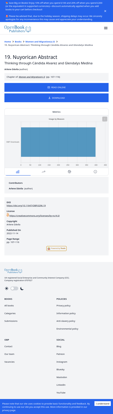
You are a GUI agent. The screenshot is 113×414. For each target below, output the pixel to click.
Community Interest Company (50, 277)
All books (9, 305)
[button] (106, 28)
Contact (8, 346)
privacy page (8, 410)
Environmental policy (67, 328)
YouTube (60, 392)
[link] (17, 28)
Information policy (66, 313)
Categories (10, 313)
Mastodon (61, 377)
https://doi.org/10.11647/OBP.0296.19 (26, 205)
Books (18, 41)
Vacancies (9, 361)
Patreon (60, 353)
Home (7, 41)
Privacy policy (63, 305)
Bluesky (60, 369)
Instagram (61, 361)
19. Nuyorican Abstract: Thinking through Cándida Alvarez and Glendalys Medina (48, 44)
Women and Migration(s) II (40, 41)
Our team (9, 353)
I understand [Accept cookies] (102, 403)
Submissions (10, 320)
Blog (58, 346)
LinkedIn (60, 384)
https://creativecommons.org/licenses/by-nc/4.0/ (34, 215)
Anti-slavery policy (65, 320)
